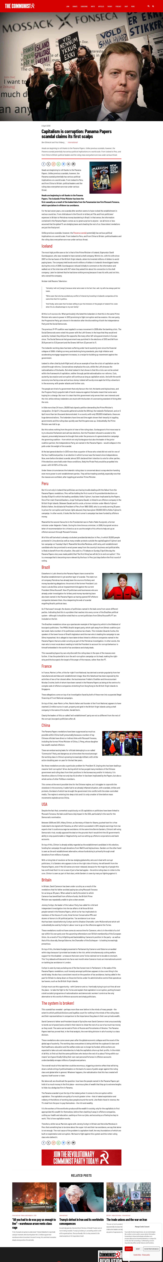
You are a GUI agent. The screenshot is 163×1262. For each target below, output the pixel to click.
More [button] (133, 6)
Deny (138, 1249)
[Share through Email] (68, 165)
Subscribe (84, 6)
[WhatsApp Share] (59, 165)
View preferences (151, 1249)
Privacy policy (146, 1255)
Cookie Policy (137, 1255)
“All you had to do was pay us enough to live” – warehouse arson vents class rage (34, 1224)
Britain (108, 1216)
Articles (101, 6)
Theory (109, 6)
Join (67, 6)
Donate (75, 6)
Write (93, 6)
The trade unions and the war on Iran (126, 1220)
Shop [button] (126, 6)
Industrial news (116, 1216)
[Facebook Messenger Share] (63, 165)
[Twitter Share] (49, 165)
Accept (129, 1249)
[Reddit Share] (54, 165)
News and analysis (27, 1216)
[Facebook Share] (44, 165)
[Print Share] (73, 165)
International (73, 143)
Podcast (118, 6)
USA (35, 1216)
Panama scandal (79, 234)
